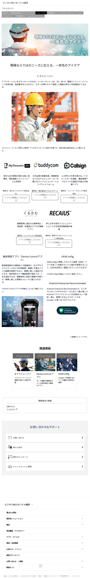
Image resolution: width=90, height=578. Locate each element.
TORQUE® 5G (64, 576)
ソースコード (11, 409)
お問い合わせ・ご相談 (14, 561)
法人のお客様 (14, 576)
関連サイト (10, 567)
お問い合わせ (18, 437)
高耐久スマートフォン (50, 576)
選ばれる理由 (11, 512)
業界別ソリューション (14, 519)
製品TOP (5, 13)
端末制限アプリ (52, 13)
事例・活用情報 (12, 543)
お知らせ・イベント (13, 549)
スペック (79, 13)
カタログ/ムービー (8, 16)
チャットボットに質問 (22, 466)
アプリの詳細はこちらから (16, 197)
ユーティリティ (29, 13)
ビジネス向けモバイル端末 (17, 504)
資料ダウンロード (20, 457)
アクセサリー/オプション (67, 13)
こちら (29, 288)
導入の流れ (17, 447)
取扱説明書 (19, 16)
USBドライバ (11, 406)
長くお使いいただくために (35, 16)
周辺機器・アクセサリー (15, 531)
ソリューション (41, 13)
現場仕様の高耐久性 (16, 13)
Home (5, 576)
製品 (8, 525)
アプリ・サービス (13, 537)
